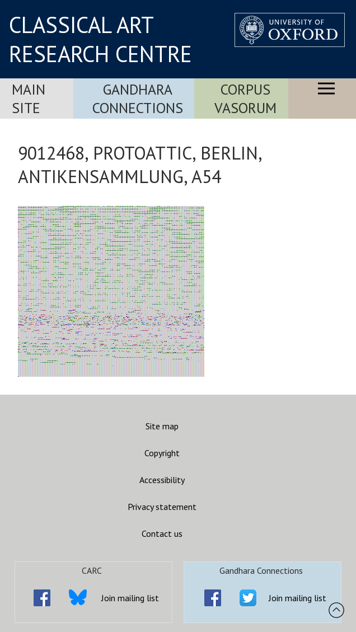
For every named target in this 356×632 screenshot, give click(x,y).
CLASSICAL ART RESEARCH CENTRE (100, 39)
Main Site (28, 98)
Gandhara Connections (137, 98)
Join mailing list (130, 597)
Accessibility (162, 479)
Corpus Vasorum (245, 98)
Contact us (162, 533)
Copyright (162, 452)
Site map (162, 426)
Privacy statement (162, 506)
